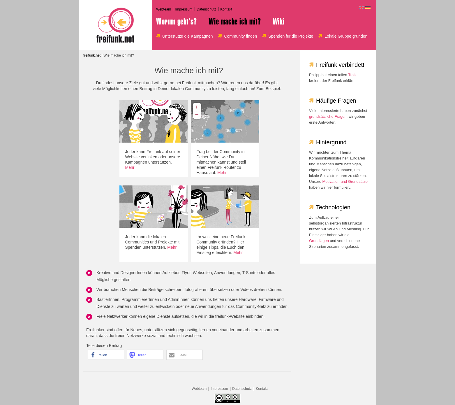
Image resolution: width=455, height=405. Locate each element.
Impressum (183, 9)
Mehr (130, 167)
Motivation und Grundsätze (345, 181)
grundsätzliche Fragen (328, 116)
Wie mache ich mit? (235, 21)
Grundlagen (319, 241)
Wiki (278, 21)
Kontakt (226, 9)
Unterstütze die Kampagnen (187, 36)
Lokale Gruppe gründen (346, 36)
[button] (106, 355)
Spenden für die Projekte (290, 36)
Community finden (240, 36)
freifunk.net (91, 55)
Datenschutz (206, 9)
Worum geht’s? (176, 21)
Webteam (163, 9)
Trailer (353, 75)
